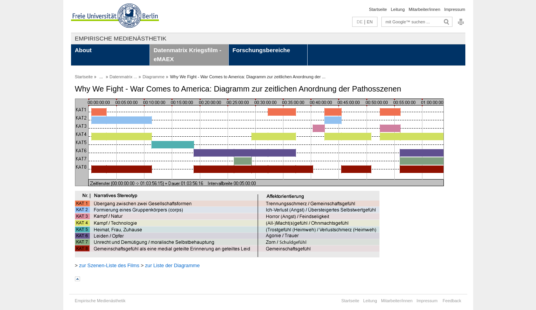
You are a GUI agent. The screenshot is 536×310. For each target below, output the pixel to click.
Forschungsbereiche (261, 50)
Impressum (454, 9)
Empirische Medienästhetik (121, 38)
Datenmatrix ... (123, 76)
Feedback (452, 300)
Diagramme (153, 76)
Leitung (398, 9)
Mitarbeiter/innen (424, 9)
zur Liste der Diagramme (172, 265)
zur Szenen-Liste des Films (109, 265)
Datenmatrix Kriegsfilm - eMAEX (187, 54)
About (83, 50)
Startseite (378, 9)
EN (369, 21)
